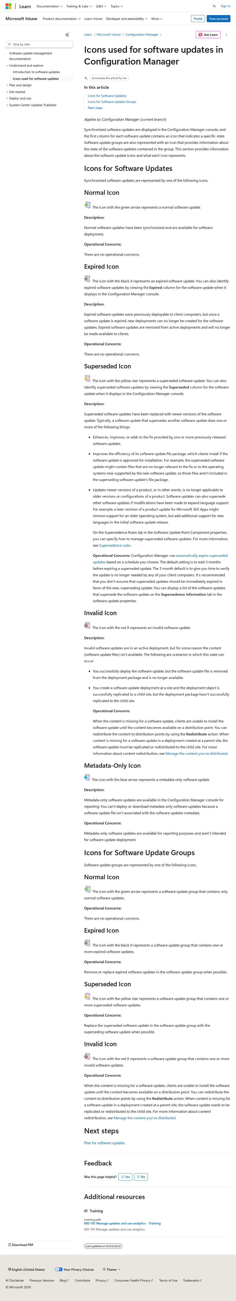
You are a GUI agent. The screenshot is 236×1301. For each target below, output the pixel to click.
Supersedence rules (114, 545)
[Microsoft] (9, 6)
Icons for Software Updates (107, 95)
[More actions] (226, 34)
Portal (198, 18)
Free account (218, 18)
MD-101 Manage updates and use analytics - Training (122, 1223)
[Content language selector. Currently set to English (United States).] (27, 1269)
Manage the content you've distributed (196, 753)
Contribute (82, 1280)
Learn (88, 34)
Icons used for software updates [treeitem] (36, 78)
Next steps (95, 107)
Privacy (101, 1280)
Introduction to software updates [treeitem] (36, 72)
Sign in (225, 6)
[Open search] (214, 6)
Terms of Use (168, 1280)
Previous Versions (42, 1280)
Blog (63, 1280)
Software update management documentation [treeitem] (30, 56)
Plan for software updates (104, 1142)
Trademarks (191, 1280)
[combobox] (39, 44)
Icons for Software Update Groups (112, 101)
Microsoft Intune (109, 34)
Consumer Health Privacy (132, 1280)
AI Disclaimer (15, 1280)
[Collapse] (67, 35)
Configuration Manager (141, 34)
